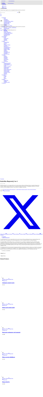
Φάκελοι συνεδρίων (7, 44)
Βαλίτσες (5, 373)
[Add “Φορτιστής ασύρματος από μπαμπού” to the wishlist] (5, 185)
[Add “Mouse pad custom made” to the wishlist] (5, 160)
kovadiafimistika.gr (9, 296)
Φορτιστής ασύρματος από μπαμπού (11, 189)
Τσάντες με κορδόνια (7, 367)
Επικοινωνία (4, 4)
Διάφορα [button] (3, 379)
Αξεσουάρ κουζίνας (7, 334)
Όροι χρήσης (4, 284)
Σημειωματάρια (6, 342)
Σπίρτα (5, 329)
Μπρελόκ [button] (3, 355)
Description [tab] (4, 93)
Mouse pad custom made (8, 164)
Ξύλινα (5, 356)
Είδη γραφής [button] (4, 36)
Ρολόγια (5, 325)
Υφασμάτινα (6, 361)
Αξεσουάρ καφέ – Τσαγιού (8, 333)
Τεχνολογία (2, 35)
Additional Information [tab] (5, 94)
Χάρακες (5, 350)
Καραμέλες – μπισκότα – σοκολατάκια (10, 27)
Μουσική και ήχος (7, 324)
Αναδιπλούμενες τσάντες (8, 365)
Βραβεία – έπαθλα (7, 349)
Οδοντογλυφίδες (6, 28)
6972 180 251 (9, 291)
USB (5, 18)
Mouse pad (5, 351)
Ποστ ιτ (5, 344)
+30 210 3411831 (3, 3)
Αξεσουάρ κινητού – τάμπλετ (8, 21)
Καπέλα (5, 376)
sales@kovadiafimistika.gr (11, 3)
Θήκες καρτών (6, 347)
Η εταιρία (3, 279)
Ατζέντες (5, 343)
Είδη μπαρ (5, 330)
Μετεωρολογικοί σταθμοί (8, 25)
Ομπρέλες (5, 374)
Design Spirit (20, 296)
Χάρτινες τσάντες (7, 370)
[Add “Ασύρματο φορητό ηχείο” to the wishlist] (5, 135)
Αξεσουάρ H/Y (6, 20)
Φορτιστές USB (6, 323)
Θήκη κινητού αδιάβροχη (8, 213)
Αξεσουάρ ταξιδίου (7, 372)
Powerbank (6, 19)
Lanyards (5, 346)
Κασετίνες (5, 40)
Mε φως (5, 360)
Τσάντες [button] (3, 362)
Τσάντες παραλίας (7, 364)
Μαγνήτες (5, 35)
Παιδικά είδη (6, 380)
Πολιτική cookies (5, 286)
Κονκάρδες (6, 353)
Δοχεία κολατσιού (7, 335)
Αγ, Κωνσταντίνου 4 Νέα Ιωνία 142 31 (8, 293)
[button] (1, 390)
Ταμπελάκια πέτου (7, 352)
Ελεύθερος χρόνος (7, 382)
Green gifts (4, 383)
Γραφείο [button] (3, 41)
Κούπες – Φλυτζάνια (7, 332)
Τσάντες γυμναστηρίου (7, 369)
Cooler (5, 366)
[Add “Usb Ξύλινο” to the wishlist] (5, 258)
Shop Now (4, 269)
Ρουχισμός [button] (4, 375)
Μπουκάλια (6, 331)
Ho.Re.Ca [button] (3, 327)
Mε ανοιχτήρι (6, 359)
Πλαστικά (5, 357)
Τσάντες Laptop (6, 371)
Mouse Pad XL (6, 238)
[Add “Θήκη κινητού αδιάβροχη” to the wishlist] (5, 210)
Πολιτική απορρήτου (5, 285)
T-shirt (5, 377)
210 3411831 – (4, 291)
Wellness (5, 381)
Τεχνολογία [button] (4, 17)
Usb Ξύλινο (5, 262)
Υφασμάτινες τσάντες (7, 363)
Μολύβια (5, 39)
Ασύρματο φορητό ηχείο (8, 139)
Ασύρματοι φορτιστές (7, 322)
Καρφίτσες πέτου (6, 354)
